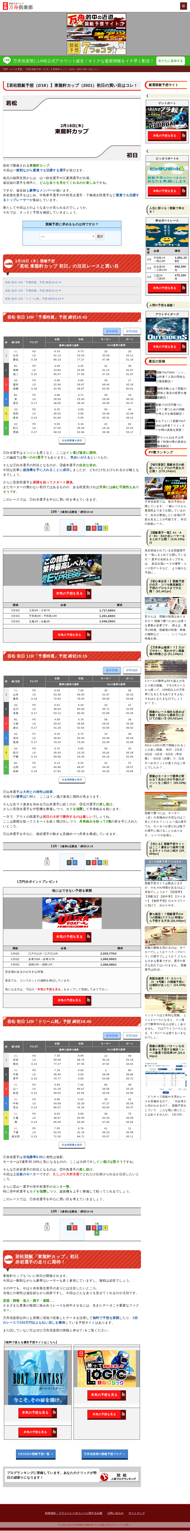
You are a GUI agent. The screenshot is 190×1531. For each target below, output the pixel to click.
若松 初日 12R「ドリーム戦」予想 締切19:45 (34, 299)
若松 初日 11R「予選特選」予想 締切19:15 (33, 291)
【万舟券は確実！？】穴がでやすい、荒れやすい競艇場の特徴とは (166, 651)
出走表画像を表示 (72, 441)
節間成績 (132, 331)
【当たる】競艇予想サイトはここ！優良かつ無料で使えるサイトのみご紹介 (166, 848)
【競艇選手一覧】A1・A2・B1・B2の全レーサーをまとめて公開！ (167, 536)
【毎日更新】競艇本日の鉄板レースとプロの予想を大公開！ (166, 468)
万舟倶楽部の (105, 1454)
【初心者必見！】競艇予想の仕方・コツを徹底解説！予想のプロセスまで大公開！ (166, 586)
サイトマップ (137, 1513)
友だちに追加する (171, 61)
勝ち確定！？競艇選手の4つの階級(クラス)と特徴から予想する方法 (166, 918)
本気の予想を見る (73, 594)
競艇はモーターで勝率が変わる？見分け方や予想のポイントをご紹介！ (166, 780)
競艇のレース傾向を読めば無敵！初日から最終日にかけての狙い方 (166, 716)
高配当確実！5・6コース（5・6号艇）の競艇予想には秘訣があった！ (167, 982)
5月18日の (35, 1454)
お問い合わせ (115, 1513)
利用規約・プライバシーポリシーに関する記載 (73, 1513)
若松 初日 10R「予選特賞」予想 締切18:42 (33, 282)
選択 (100, 237)
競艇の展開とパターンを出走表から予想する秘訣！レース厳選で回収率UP (166, 1050)
